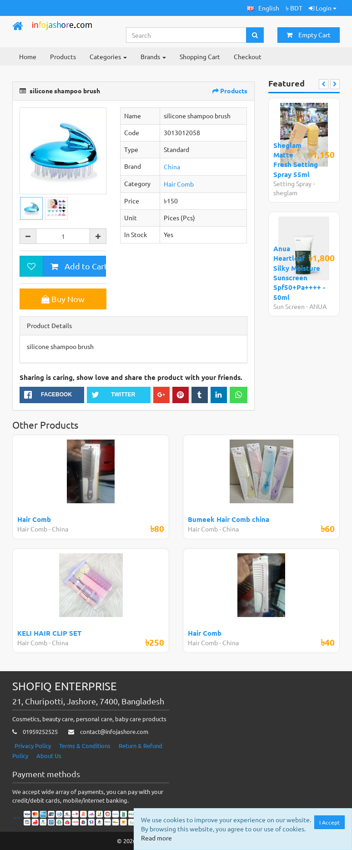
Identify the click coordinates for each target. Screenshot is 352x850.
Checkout (247, 56)
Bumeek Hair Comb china (228, 519)
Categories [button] (108, 56)
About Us (48, 755)
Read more (156, 838)
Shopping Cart (200, 56)
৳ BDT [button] (294, 8)
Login (323, 8)
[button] (263, 8)
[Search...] (186, 35)
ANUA (318, 306)
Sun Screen (289, 306)
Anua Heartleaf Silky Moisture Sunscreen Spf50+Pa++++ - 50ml (299, 273)
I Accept (329, 822)
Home (27, 56)
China (172, 166)
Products (63, 56)
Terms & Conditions (85, 745)
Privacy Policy (33, 745)
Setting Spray (292, 183)
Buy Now (63, 299)
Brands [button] (153, 56)
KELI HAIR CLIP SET (49, 633)
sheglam (285, 192)
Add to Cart (78, 266)
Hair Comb (179, 184)
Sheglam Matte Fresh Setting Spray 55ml (295, 160)
